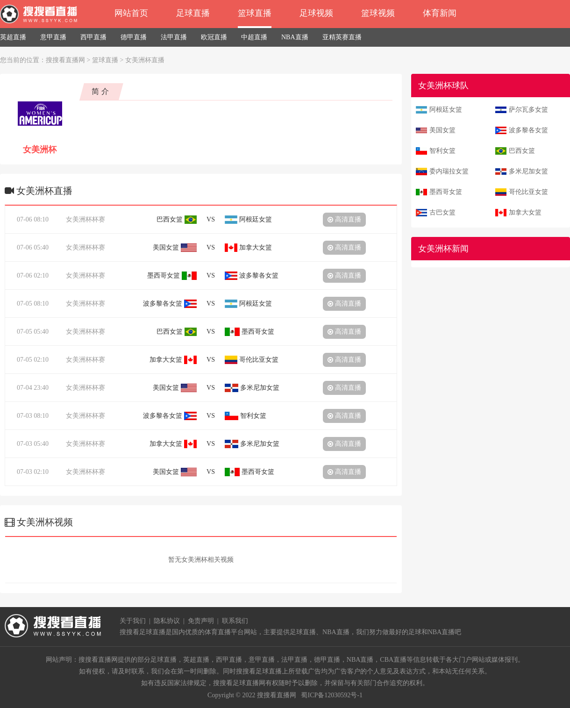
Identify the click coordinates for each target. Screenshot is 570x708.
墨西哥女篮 (445, 191)
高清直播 (344, 219)
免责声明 (201, 620)
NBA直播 (294, 37)
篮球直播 (254, 13)
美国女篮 (442, 130)
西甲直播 (93, 37)
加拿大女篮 (525, 212)
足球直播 (193, 13)
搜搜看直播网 (65, 60)
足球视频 (316, 13)
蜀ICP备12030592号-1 (331, 695)
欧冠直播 (214, 37)
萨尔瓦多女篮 (528, 109)
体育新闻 (439, 13)
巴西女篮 (522, 150)
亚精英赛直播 (342, 37)
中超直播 (254, 37)
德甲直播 (134, 37)
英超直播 (13, 37)
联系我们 (235, 620)
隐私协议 (167, 620)
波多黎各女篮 (528, 130)
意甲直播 (53, 37)
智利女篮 (442, 150)
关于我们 (133, 620)
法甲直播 (174, 37)
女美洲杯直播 (144, 60)
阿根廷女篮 (445, 109)
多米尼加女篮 (528, 171)
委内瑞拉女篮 (449, 171)
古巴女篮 (442, 212)
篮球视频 (378, 13)
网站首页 (131, 13)
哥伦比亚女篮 (528, 191)
